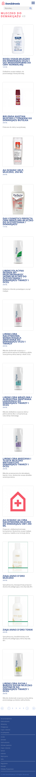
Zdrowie (3, 740)
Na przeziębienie (6, 719)
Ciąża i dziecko (5, 730)
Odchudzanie (5, 721)
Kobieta (3, 753)
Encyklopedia (5, 732)
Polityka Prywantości (7, 769)
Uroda (3, 737)
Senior (3, 751)
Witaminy (4, 724)
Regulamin (4, 763)
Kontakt (3, 766)
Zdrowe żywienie (6, 745)
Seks (2, 759)
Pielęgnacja (4, 727)
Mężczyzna (4, 756)
